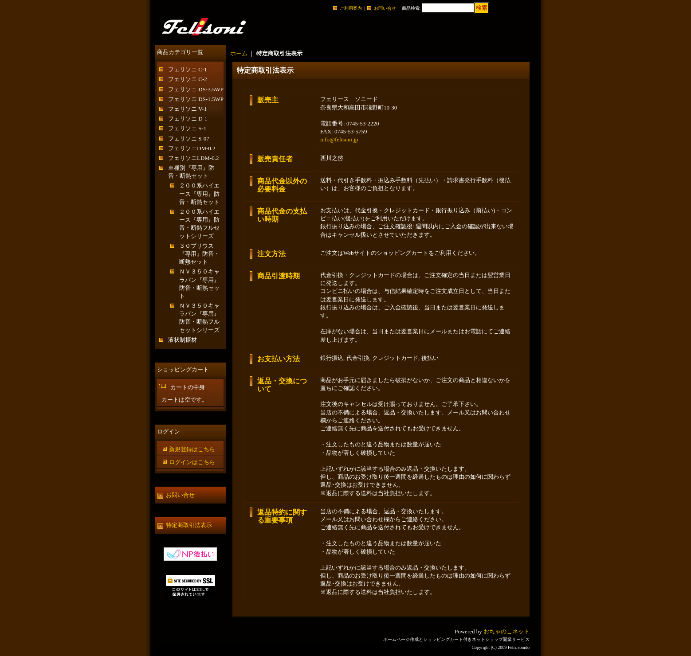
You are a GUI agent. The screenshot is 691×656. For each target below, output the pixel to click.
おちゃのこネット (506, 631)
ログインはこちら (192, 462)
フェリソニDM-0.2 (192, 148)
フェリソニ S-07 (188, 138)
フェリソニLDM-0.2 (193, 158)
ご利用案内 (351, 8)
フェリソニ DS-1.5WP (196, 99)
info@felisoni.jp (339, 139)
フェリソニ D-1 (187, 118)
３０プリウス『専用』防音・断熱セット (199, 253)
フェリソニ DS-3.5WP (196, 89)
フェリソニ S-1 (187, 128)
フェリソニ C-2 (187, 79)
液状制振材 (182, 339)
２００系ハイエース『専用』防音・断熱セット (199, 193)
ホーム (238, 53)
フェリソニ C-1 (187, 69)
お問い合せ (385, 8)
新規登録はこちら (192, 449)
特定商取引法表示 (189, 525)
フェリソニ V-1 (187, 108)
